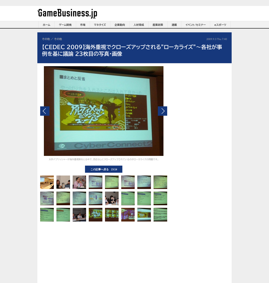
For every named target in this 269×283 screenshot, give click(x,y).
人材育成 (139, 25)
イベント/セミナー (195, 25)
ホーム (46, 25)
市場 (82, 25)
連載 (174, 25)
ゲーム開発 (65, 25)
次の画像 (162, 111)
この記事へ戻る (103, 169)
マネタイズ (100, 25)
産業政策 (158, 25)
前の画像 (45, 111)
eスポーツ (220, 25)
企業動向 (120, 25)
